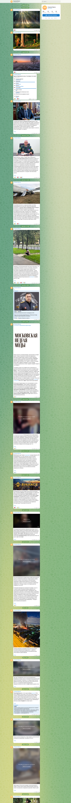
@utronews (50, 8)
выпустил (34, 693)
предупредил (27, 455)
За (14, 289)
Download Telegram (51, 15)
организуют (31, 276)
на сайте (35, 379)
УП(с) (15, 131)
